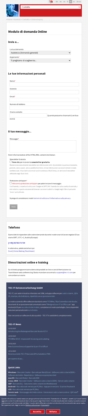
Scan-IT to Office (61, 304)
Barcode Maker (22, 378)
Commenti (45, 405)
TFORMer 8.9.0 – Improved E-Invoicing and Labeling (28, 339)
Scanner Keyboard (67, 386)
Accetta (37, 411)
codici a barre (67, 293)
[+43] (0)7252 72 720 (16, 243)
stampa (14, 296)
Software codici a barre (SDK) (45, 381)
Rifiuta (53, 411)
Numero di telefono (17, 104)
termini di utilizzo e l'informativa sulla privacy (52, 198)
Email (12, 96)
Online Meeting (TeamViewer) (24, 251)
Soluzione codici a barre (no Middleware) (40, 383)
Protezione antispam (18, 180)
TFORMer (50, 301)
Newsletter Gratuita (18, 159)
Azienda (13, 89)
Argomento (15, 57)
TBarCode (59, 301)
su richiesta (32, 310)
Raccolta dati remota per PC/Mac (30, 386)
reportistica (34, 296)
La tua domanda (16, 49)
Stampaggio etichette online (31, 392)
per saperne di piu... (16, 358)
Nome (12, 81)
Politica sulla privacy (33, 405)
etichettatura (23, 296)
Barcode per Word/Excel (41, 372)
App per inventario (51, 386)
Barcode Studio (71, 301)
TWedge (49, 304)
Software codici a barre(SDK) (63, 372)
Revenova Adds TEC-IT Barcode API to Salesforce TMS (29, 354)
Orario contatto (16, 112)
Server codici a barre (66, 381)
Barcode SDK (34, 378)
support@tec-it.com (65, 272)
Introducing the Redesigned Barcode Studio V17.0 (27, 331)
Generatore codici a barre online (56, 392)
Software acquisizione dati (45, 375)
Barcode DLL (18, 383)
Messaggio (14, 139)
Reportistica (29, 375)
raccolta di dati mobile (30, 307)
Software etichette (15, 375)
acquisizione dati (48, 296)
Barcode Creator (24, 372)
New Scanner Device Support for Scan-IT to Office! (28, 346)
